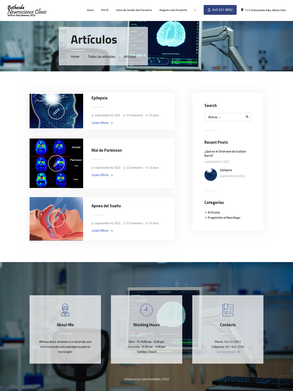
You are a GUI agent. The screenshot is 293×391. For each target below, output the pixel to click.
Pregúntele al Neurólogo (224, 217)
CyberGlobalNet (151, 379)
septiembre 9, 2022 (216, 161)
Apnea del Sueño (106, 205)
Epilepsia (100, 98)
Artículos (214, 212)
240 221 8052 (232, 341)
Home (75, 57)
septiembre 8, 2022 (107, 115)
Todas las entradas (101, 56)
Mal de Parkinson (107, 150)
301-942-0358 (234, 346)
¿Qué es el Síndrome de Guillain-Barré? (225, 153)
